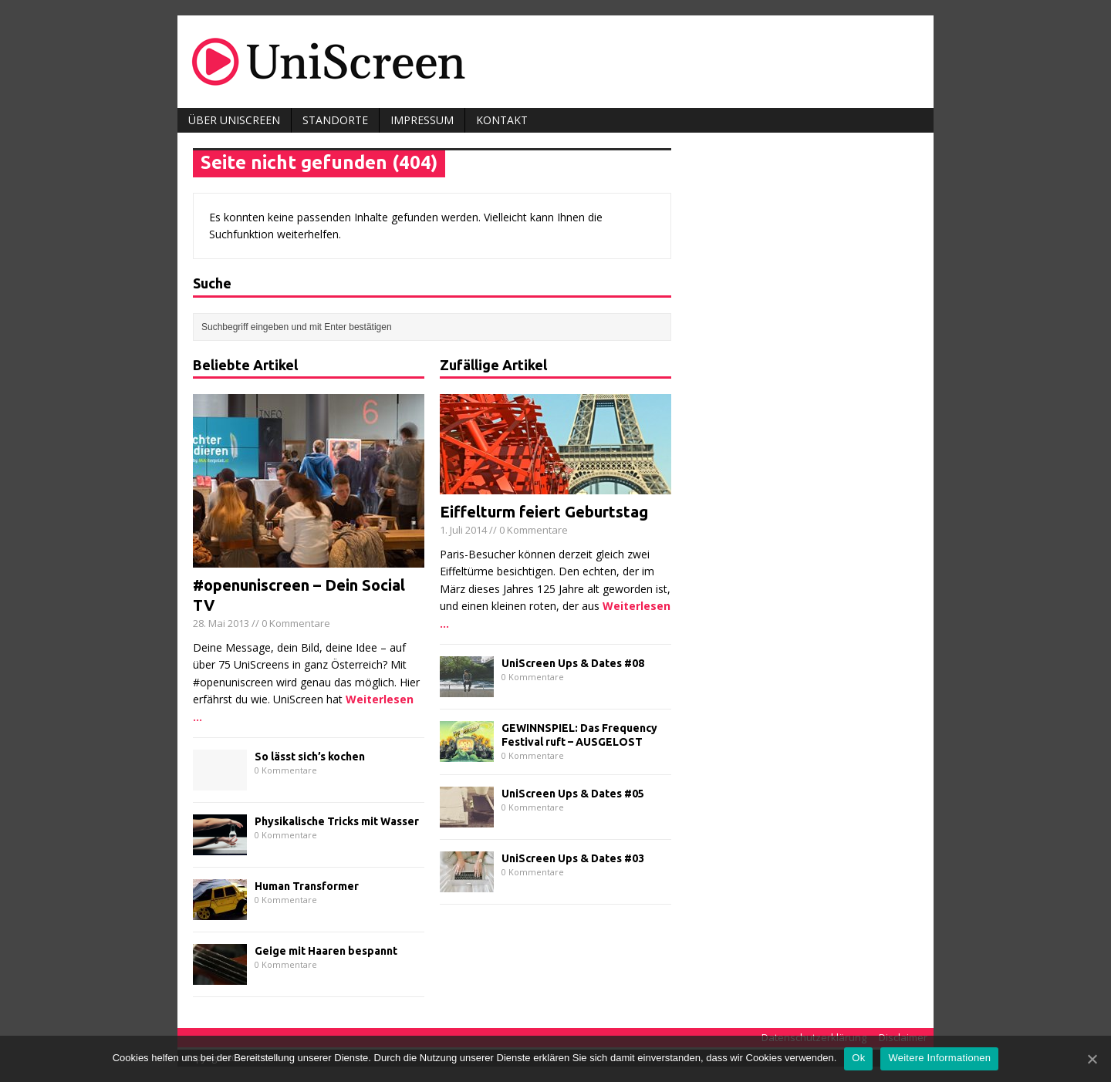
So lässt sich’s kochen (310, 756)
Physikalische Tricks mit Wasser (337, 821)
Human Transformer (307, 886)
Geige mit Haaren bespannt (326, 951)
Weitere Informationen (939, 1057)
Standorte (335, 120)
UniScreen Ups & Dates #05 (572, 793)
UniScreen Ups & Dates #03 (572, 858)
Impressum (422, 120)
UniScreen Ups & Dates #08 (572, 663)
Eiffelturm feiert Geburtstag (544, 512)
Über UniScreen (234, 120)
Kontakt (502, 120)
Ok (858, 1057)
